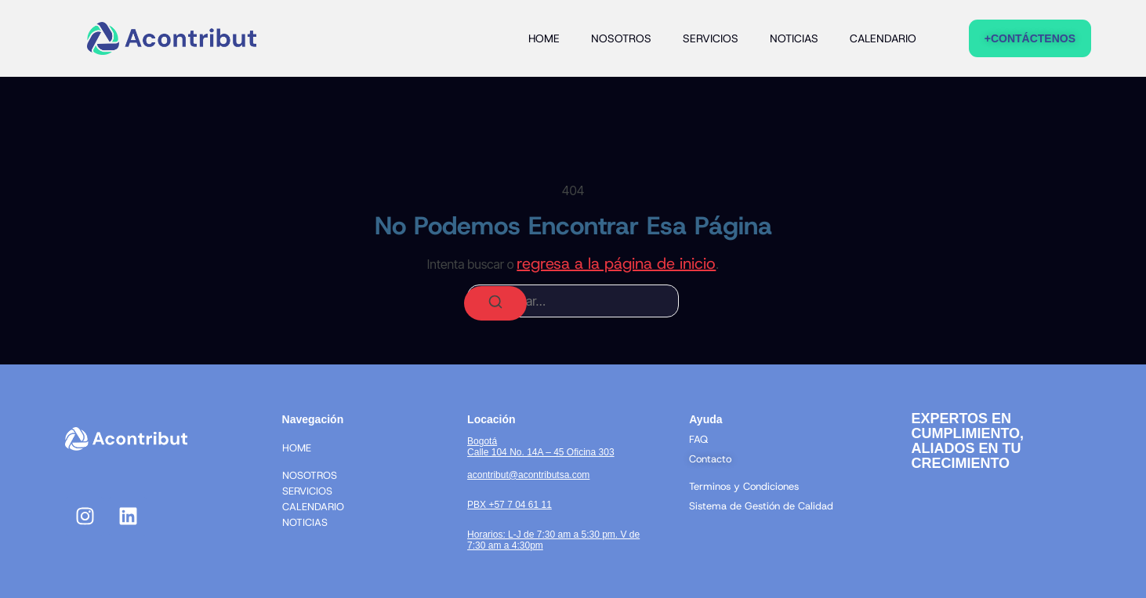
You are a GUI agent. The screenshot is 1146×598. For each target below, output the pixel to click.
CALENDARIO (883, 38)
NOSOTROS (621, 38)
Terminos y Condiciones (744, 486)
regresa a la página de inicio (616, 263)
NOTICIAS (794, 38)
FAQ (698, 439)
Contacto (710, 459)
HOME (544, 38)
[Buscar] (495, 303)
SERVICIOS (710, 38)
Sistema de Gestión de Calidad (761, 506)
